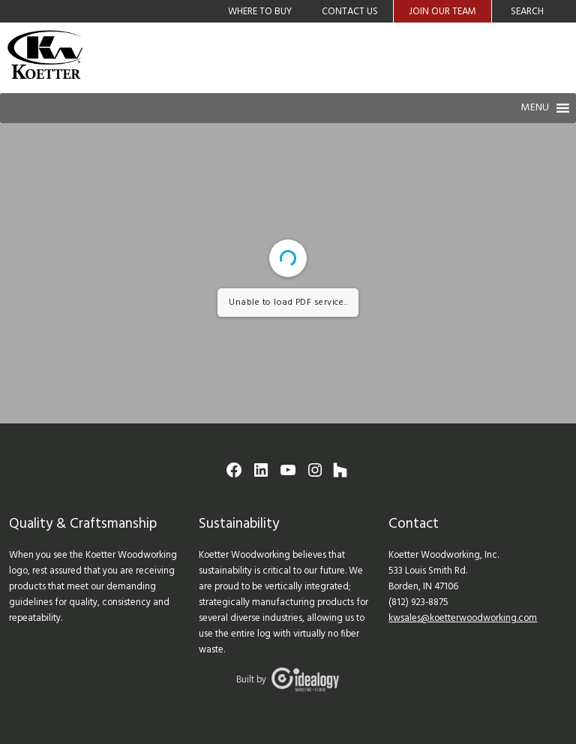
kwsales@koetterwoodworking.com (462, 618)
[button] (534, 108)
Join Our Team (442, 12)
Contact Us (350, 12)
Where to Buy (260, 12)
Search (527, 12)
